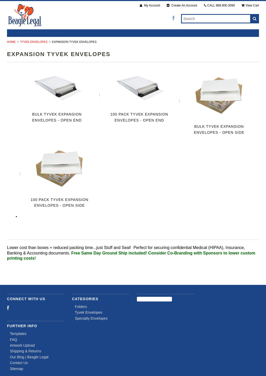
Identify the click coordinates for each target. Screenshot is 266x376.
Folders (81, 307)
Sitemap (16, 369)
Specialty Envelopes (91, 318)
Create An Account (182, 5)
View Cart (250, 5)
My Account (150, 5)
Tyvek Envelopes (34, 41)
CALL (219, 5)
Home (11, 41)
